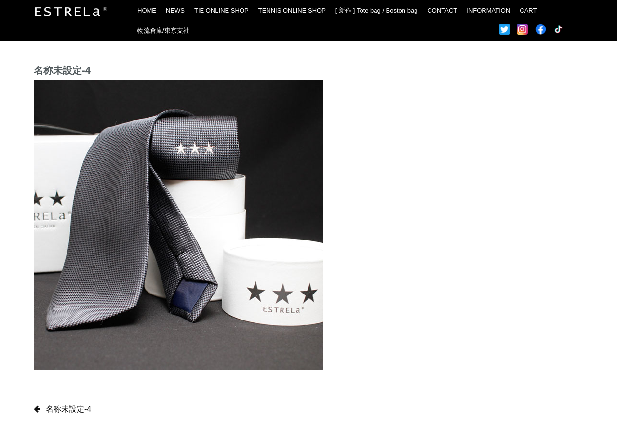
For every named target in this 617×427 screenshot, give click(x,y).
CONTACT (442, 10)
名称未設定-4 (68, 409)
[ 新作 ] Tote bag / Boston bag (376, 10)
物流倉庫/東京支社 (163, 30)
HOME (146, 10)
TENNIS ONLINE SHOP (292, 10)
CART (528, 10)
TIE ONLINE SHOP (221, 10)
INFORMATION (488, 10)
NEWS (175, 10)
